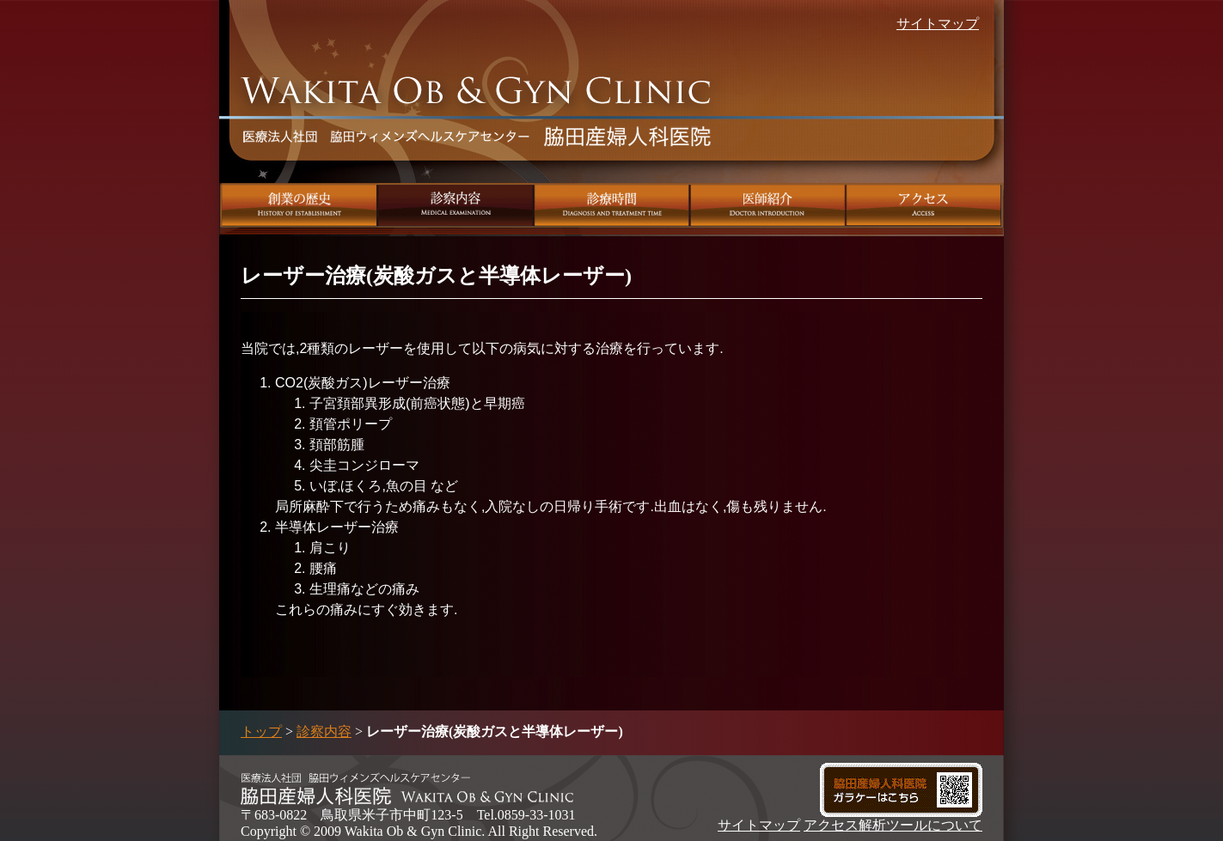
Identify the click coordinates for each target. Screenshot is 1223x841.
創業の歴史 (298, 205)
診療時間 (612, 205)
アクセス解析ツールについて (893, 825)
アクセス (925, 205)
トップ (261, 731)
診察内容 (456, 205)
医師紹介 (768, 205)
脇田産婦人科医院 (477, 125)
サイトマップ (937, 23)
